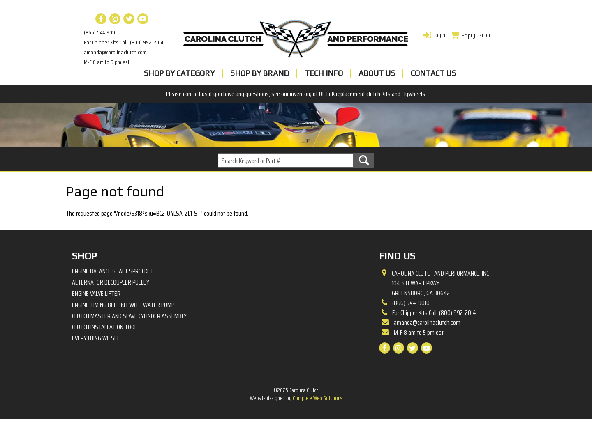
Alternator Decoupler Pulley (110, 297)
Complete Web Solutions (317, 413)
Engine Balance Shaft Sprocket (112, 286)
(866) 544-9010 (100, 32)
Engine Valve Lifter (96, 308)
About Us (376, 73)
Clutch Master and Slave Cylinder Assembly (129, 331)
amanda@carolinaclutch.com (115, 52)
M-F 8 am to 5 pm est (107, 62)
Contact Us (433, 73)
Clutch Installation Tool (104, 342)
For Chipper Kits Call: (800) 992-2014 (123, 42)
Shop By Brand (259, 73)
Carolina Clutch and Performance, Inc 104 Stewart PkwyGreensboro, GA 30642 (440, 298)
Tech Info (324, 73)
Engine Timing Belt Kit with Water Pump (123, 320)
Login (439, 34)
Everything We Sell (97, 353)
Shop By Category (179, 73)
